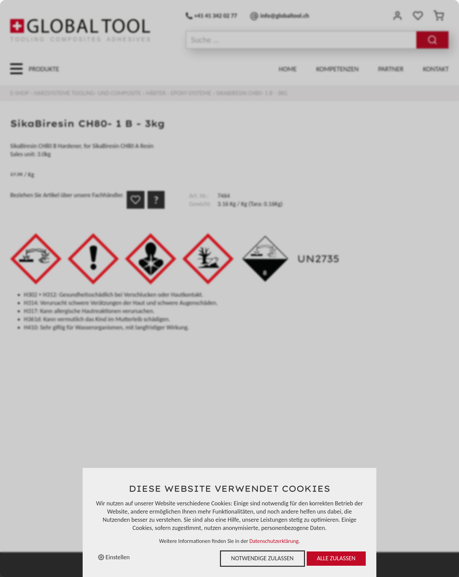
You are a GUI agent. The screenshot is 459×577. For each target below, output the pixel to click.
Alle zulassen (336, 558)
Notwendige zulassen (262, 558)
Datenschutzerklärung (273, 541)
